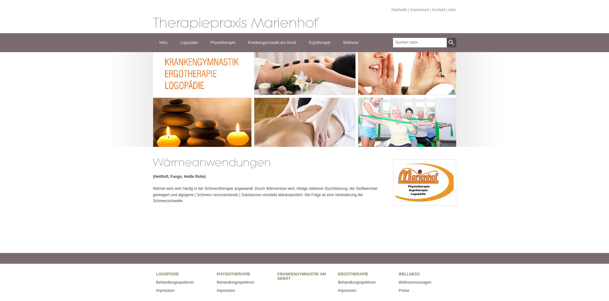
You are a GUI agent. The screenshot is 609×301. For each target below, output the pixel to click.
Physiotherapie (223, 42)
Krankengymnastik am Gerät (272, 42)
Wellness (350, 42)
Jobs (452, 10)
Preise (404, 290)
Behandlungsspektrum (175, 282)
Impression (165, 290)
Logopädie (189, 42)
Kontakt (438, 10)
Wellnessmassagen (415, 282)
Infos (163, 42)
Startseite (399, 10)
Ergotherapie (320, 42)
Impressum (419, 10)
